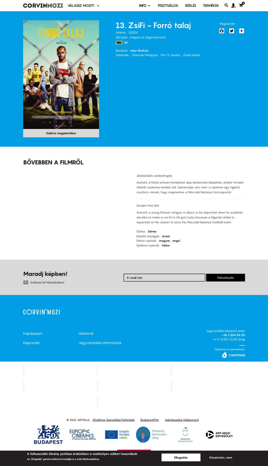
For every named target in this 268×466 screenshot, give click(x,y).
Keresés (227, 5)
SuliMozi (134, 386)
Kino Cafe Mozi (134, 370)
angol (176, 240)
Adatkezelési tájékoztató (182, 420)
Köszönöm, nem (220, 457)
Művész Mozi (208, 370)
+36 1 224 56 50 (233, 335)
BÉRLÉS (190, 6)
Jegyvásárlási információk (100, 343)
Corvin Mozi (60, 370)
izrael (166, 236)
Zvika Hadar (191, 55)
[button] (235, 5)
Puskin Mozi (60, 386)
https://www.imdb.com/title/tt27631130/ (119, 42)
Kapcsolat (31, 343)
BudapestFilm (150, 420)
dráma (120, 32)
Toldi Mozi (134, 403)
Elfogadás (181, 457)
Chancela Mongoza (145, 55)
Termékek (211, 6)
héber (166, 245)
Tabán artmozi (208, 386)
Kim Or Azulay (170, 55)
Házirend (86, 333)
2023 (133, 32)
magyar (164, 240)
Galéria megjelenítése (61, 133)
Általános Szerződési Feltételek (113, 420)
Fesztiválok (168, 6)
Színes (152, 231)
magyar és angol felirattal (147, 37)
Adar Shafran (139, 50)
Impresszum (33, 333)
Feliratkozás (225, 277)
